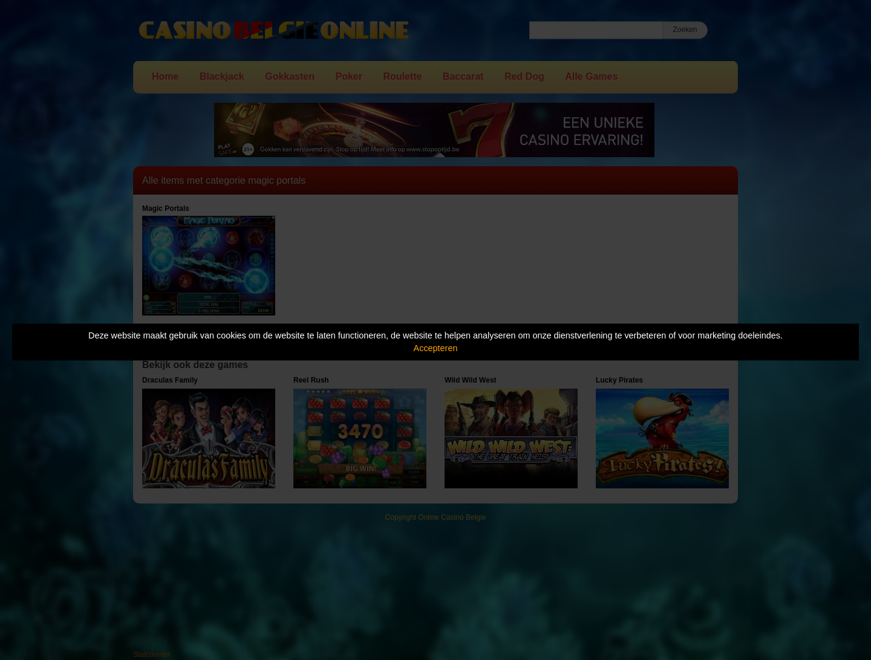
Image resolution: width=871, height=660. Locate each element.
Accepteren (436, 348)
